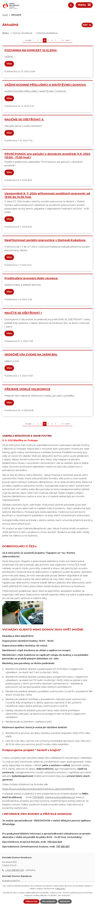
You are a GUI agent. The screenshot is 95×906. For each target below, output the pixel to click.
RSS (87, 25)
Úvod (5, 15)
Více (9, 63)
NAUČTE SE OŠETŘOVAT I (23, 312)
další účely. (60, 888)
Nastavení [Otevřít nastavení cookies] (65, 901)
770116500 (38, 797)
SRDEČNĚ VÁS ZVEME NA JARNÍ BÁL (31, 354)
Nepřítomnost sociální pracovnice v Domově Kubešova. (45, 240)
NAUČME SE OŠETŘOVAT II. (24, 119)
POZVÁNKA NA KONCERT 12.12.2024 (30, 50)
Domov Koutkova (22, 33)
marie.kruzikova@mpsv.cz (59, 797)
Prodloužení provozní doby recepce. (31, 278)
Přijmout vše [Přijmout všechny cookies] (31, 901)
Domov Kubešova (48, 33)
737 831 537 (62, 846)
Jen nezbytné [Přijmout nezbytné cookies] (48, 901)
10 (62, 40)
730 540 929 (54, 842)
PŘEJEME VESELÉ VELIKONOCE (27, 389)
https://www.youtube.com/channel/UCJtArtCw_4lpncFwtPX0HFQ (38, 789)
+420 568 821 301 (14, 870)
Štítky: (5, 33)
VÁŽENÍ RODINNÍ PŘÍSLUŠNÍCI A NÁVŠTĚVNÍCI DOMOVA (45, 84)
